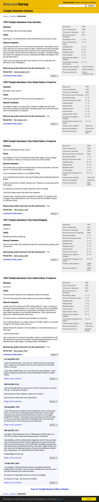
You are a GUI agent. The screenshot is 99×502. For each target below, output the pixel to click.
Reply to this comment (13, 379)
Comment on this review (12, 76)
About (78, 2)
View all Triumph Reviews (42, 489)
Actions (54, 76)
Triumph (12, 16)
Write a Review (68, 2)
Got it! (89, 499)
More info (59, 499)
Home (5, 16)
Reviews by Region (88, 2)
